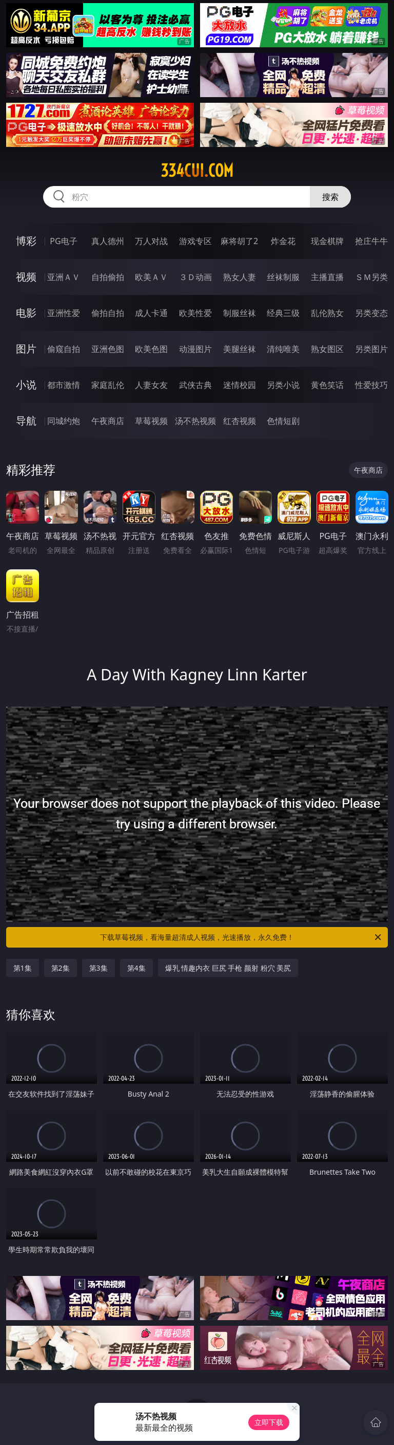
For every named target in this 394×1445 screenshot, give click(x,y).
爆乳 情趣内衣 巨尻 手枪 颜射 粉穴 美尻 (228, 968)
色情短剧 (283, 421)
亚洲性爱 (63, 313)
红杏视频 (239, 421)
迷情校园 (239, 385)
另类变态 (371, 313)
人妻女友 (151, 385)
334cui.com (197, 170)
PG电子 (63, 241)
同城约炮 (63, 421)
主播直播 (327, 277)
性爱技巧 (371, 385)
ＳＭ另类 (371, 277)
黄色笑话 (327, 385)
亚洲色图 (107, 349)
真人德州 (107, 241)
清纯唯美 (283, 349)
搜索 (330, 196)
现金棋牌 (327, 241)
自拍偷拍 (107, 277)
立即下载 (268, 1422)
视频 (26, 277)
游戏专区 (195, 241)
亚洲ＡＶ (63, 277)
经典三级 (283, 313)
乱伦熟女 (327, 313)
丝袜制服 (283, 277)
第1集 (22, 968)
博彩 (26, 241)
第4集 (136, 968)
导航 (26, 421)
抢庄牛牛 (371, 241)
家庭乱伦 (107, 385)
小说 (26, 385)
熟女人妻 (239, 277)
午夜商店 (107, 421)
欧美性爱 (195, 313)
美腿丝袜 (239, 349)
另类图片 (371, 349)
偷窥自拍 (63, 349)
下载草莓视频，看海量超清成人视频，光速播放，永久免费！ (241, 937)
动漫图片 (195, 349)
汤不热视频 (195, 421)
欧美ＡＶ (151, 277)
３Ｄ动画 (195, 277)
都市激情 (63, 385)
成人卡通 (151, 313)
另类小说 (283, 385)
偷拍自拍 (107, 313)
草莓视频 (151, 421)
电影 (26, 313)
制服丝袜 (239, 313)
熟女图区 (327, 349)
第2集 (60, 968)
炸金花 (283, 241)
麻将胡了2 (239, 241)
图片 (26, 349)
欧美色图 (151, 349)
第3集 (98, 968)
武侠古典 (195, 385)
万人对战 (151, 241)
